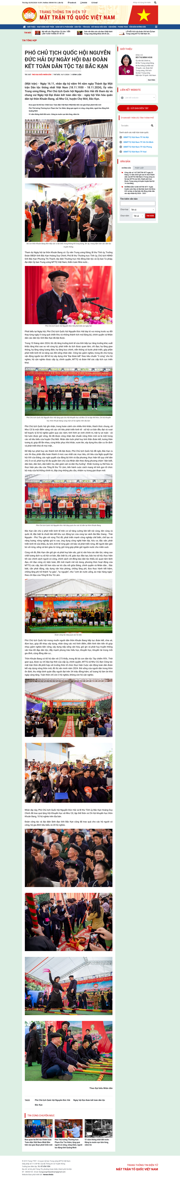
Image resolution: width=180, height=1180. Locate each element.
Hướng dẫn (126, 168)
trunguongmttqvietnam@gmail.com (52, 1172)
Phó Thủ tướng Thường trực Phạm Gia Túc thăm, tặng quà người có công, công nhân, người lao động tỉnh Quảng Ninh (68, 1144)
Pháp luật (139, 168)
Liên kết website (130, 89)
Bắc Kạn (38, 1105)
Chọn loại (124, 209)
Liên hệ (60, 3)
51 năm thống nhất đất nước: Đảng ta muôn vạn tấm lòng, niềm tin (97, 1142)
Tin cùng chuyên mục (41, 1115)
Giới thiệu (126, 49)
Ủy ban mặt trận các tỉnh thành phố (137, 118)
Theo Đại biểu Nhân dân (41, 75)
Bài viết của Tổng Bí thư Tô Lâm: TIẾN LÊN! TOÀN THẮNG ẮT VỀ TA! (56, 33)
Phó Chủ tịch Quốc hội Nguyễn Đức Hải (52, 1100)
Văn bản (125, 161)
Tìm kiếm (150, 216)
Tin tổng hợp (29, 40)
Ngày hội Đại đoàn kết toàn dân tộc (89, 1100)
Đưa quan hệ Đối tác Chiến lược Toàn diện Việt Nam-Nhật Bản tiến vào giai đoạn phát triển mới (38, 1142)
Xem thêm (151, 80)
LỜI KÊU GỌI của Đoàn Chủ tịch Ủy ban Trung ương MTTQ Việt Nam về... (140, 33)
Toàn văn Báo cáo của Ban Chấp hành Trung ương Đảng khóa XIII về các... (98, 33)
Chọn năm (124, 216)
